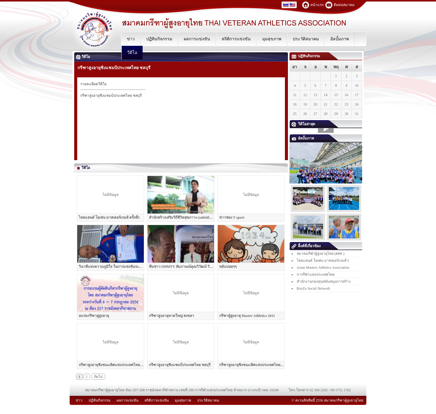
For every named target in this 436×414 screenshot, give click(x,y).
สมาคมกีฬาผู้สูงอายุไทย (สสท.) (321, 253)
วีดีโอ (83, 57)
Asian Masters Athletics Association (323, 267)
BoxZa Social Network (313, 288)
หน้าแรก (317, 5)
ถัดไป (98, 377)
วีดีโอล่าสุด (303, 124)
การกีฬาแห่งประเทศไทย (316, 274)
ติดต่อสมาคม (344, 5)
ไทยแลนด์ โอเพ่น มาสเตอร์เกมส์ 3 (323, 260)
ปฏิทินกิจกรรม (306, 56)
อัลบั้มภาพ (303, 138)
